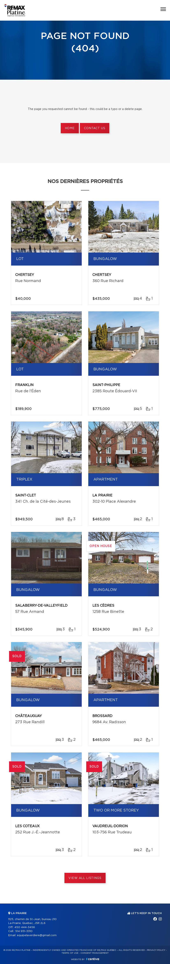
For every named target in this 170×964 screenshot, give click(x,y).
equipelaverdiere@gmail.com (37, 935)
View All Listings (85, 878)
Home (70, 128)
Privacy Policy (156, 950)
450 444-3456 (24, 927)
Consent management (94, 953)
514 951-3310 (24, 931)
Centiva (92, 959)
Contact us (94, 128)
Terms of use (70, 953)
